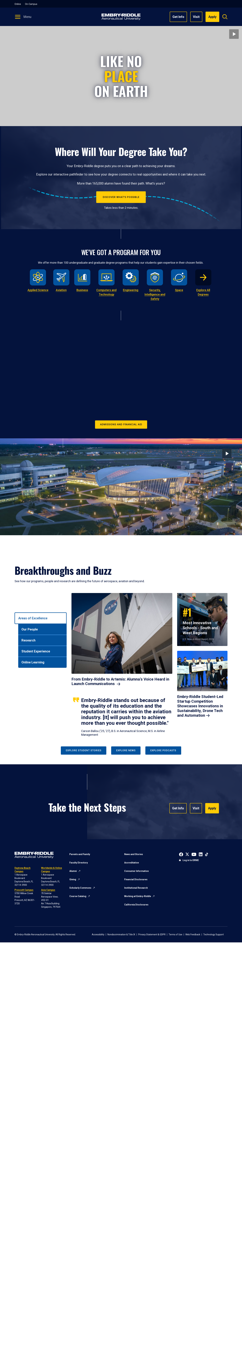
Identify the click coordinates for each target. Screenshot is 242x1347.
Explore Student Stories (83, 750)
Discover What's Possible (121, 197)
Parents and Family (79, 854)
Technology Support (213, 934)
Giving (72, 879)
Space (179, 290)
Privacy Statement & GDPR (152, 934)
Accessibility (98, 934)
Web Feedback (192, 934)
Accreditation (131, 862)
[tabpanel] (149, 665)
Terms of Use (175, 934)
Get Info (178, 17)
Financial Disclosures (135, 879)
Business (82, 290)
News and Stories (133, 854)
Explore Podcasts (163, 750)
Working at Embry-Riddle (137, 896)
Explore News (126, 750)
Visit (196, 17)
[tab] (41, 618)
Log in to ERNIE (191, 860)
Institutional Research (136, 888)
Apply (213, 808)
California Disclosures (136, 904)
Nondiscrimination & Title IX (121, 934)
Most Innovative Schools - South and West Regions (200, 620)
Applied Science (38, 290)
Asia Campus (48, 890)
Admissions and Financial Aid (121, 424)
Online (18, 4)
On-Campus (31, 4)
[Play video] (234, 34)
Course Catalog (77, 896)
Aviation (61, 290)
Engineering (130, 290)
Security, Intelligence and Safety (155, 294)
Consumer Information (136, 871)
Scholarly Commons (80, 888)
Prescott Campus (24, 890)
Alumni (73, 871)
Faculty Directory (78, 862)
